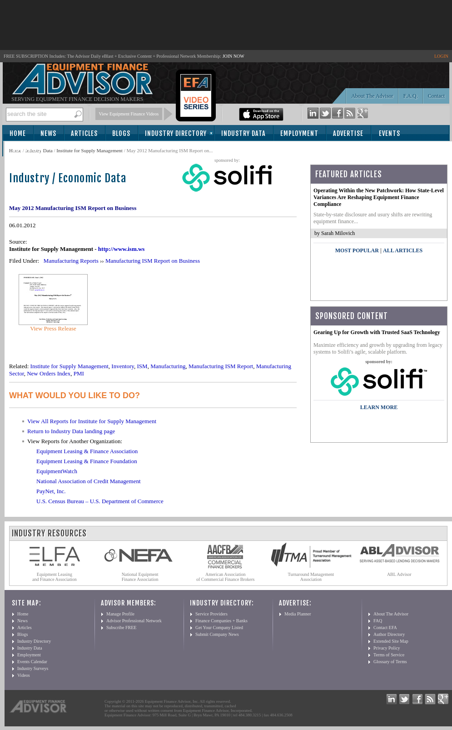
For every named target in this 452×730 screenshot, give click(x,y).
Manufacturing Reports (71, 260)
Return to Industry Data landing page (71, 431)
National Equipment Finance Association (140, 577)
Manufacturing (167, 366)
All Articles (402, 250)
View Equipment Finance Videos (129, 113)
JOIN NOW (233, 56)
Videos (23, 675)
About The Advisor (372, 96)
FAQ (377, 620)
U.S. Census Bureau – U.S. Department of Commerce (100, 501)
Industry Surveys (32, 668)
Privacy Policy (386, 647)
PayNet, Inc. (51, 491)
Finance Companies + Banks (221, 620)
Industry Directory (176, 133)
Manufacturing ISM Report (221, 366)
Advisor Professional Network (134, 620)
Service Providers (211, 613)
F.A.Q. (410, 96)
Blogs (121, 133)
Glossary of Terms (390, 661)
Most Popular (357, 250)
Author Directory (389, 634)
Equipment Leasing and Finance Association (54, 577)
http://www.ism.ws (121, 248)
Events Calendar (32, 661)
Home (18, 133)
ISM (142, 366)
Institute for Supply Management (89, 150)
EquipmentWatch (56, 471)
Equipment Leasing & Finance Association (87, 451)
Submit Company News (217, 634)
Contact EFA (385, 627)
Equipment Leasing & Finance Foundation (86, 461)
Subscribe (28, 149)
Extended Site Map (390, 641)
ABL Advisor (399, 574)
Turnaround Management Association (311, 577)
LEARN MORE (378, 407)
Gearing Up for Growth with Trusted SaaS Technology (376, 332)
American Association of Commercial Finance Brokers (225, 577)
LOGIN (441, 56)
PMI (79, 373)
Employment (299, 133)
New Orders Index (48, 373)
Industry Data (243, 133)
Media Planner (297, 613)
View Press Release (53, 328)
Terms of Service (388, 654)
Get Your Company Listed (219, 627)
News (48, 133)
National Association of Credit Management (88, 481)
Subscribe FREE (121, 627)
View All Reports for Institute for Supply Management (91, 421)
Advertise (348, 133)
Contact (436, 96)
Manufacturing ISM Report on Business (152, 260)
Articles (84, 133)
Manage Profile (120, 613)
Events (389, 133)
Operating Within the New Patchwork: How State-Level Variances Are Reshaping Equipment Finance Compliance (378, 197)
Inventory (122, 366)
